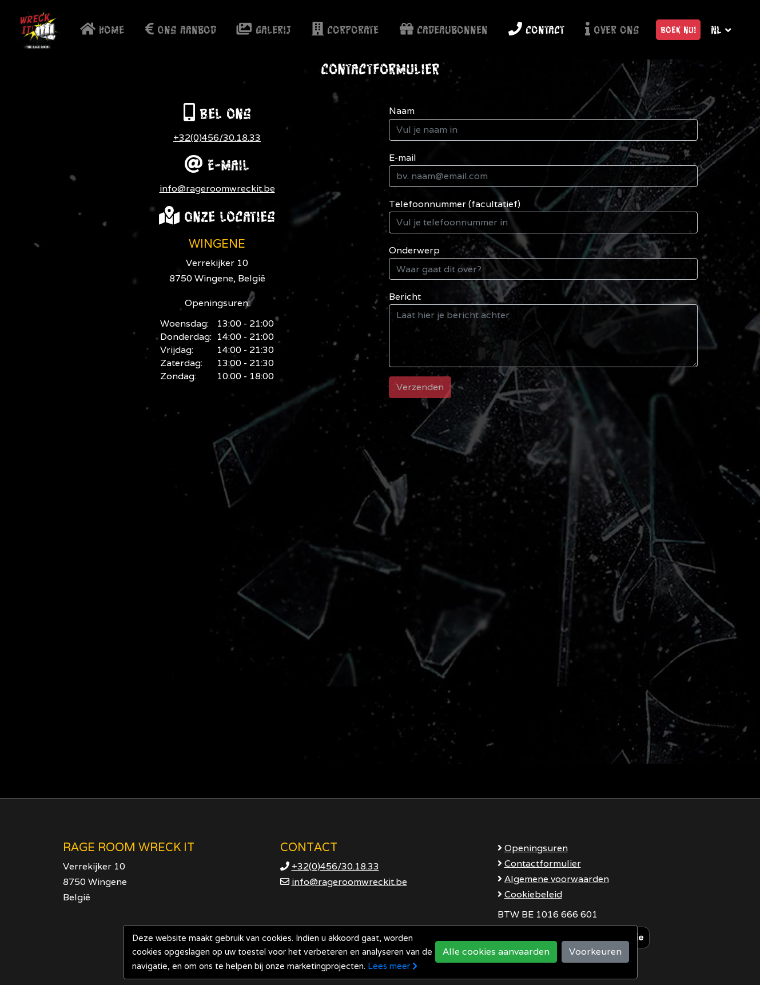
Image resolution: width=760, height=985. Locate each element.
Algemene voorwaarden (556, 879)
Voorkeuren (595, 952)
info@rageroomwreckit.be (217, 188)
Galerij (264, 29)
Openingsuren (536, 848)
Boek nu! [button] (678, 30)
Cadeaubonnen (444, 29)
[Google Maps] (380, 603)
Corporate (345, 29)
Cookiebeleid (533, 894)
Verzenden (420, 387)
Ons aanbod (180, 29)
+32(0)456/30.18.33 (217, 138)
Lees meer (392, 965)
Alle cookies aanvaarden (496, 952)
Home (102, 29)
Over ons (612, 29)
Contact (536, 29)
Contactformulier (542, 863)
